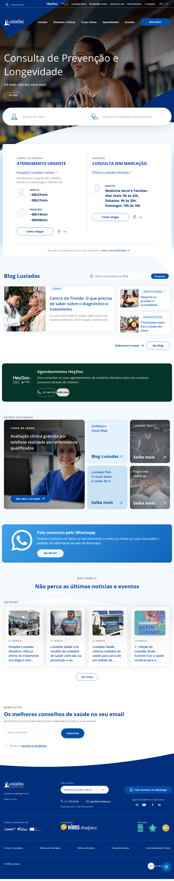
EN (167, 3)
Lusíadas (42, 22)
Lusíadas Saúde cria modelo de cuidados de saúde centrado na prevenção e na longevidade (66, 654)
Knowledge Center (98, 3)
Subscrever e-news (127, 346)
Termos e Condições (13, 847)
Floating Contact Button (165, 868)
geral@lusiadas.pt (100, 800)
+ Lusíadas (149, 3)
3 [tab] (87, 107)
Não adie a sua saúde (28, 499)
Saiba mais (102, 503)
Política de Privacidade (50, 847)
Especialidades (110, 22)
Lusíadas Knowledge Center (16, 792)
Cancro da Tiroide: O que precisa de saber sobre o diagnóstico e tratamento (51, 288)
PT (161, 3)
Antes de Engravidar (154, 291)
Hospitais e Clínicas (64, 22)
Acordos (129, 22)
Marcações (155, 22)
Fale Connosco (134, 3)
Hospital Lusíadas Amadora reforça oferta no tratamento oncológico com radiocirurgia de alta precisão (24, 654)
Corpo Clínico (89, 22)
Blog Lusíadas (105, 457)
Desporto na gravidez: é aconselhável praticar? (140, 290)
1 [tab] (74, 107)
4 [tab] (94, 107)
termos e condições (34, 745)
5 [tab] (100, 107)
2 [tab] (80, 107)
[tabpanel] (87, 75)
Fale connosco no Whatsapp (151, 789)
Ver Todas (87, 678)
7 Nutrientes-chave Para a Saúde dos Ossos (140, 317)
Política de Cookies (86, 847)
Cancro (59, 291)
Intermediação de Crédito (158, 847)
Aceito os (28, 745)
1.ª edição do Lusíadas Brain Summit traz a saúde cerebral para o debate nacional (149, 654)
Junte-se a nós (117, 3)
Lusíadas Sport (79, 3)
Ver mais (16, 96)
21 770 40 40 (71, 800)
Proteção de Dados (120, 847)
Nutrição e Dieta (152, 318)
